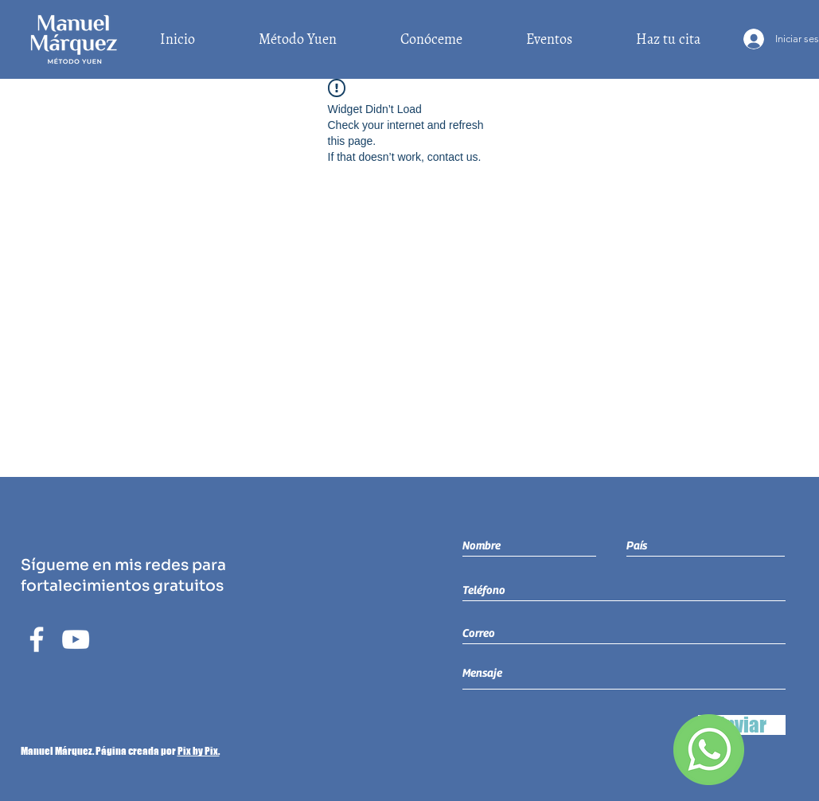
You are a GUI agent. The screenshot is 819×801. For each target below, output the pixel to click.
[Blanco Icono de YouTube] (75, 639)
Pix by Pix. (198, 750)
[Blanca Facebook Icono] (36, 639)
